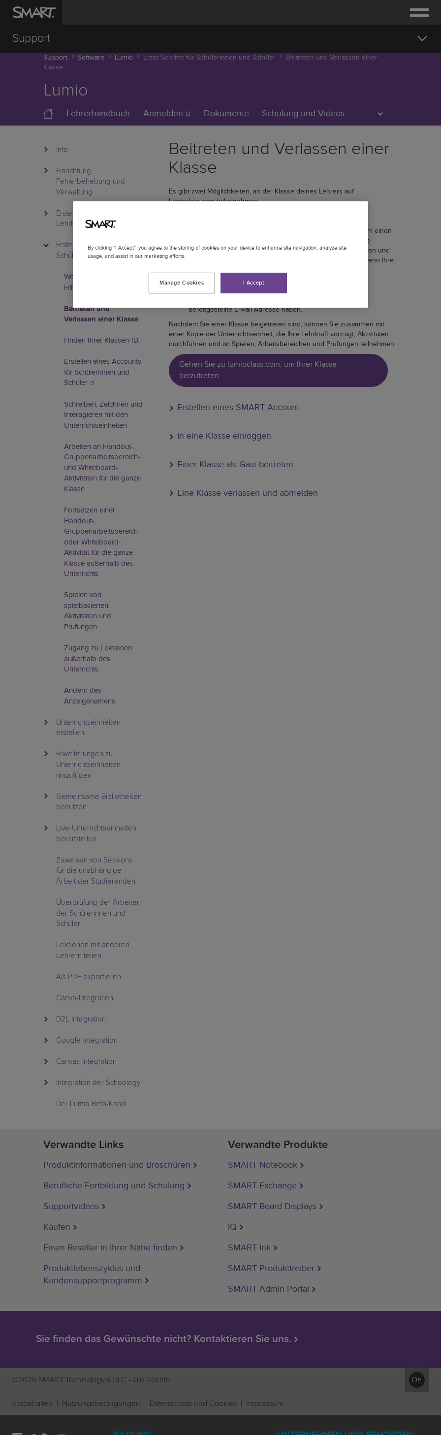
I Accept (254, 283)
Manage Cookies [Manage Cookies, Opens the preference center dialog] (181, 283)
